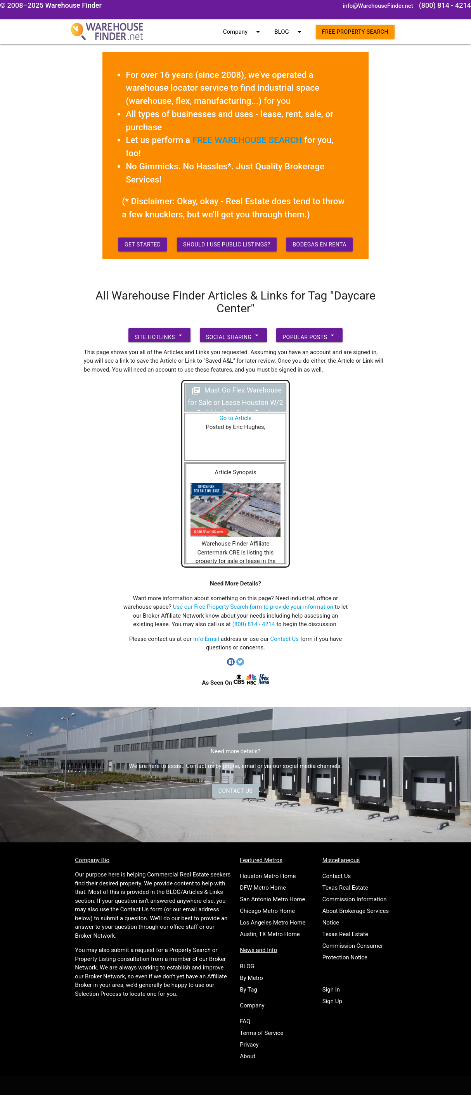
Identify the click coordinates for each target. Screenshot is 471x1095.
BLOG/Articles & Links (194, 891)
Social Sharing (233, 335)
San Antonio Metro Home (272, 899)
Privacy (249, 1044)
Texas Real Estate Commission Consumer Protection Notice (352, 946)
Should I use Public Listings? (226, 244)
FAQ (245, 1021)
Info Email (206, 638)
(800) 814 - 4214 (253, 624)
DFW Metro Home (263, 887)
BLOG (289, 31)
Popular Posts (309, 335)
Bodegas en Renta (319, 244)
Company (243, 31)
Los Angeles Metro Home (272, 922)
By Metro (251, 977)
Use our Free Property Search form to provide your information (253, 606)
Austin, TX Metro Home (270, 934)
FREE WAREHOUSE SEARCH (247, 140)
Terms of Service (261, 1033)
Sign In (331, 989)
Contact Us (284, 638)
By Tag (248, 989)
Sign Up (332, 1001)
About (247, 1056)
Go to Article (236, 418)
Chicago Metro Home (267, 910)
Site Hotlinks (159, 335)
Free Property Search (355, 32)
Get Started (143, 244)
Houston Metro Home (268, 876)
